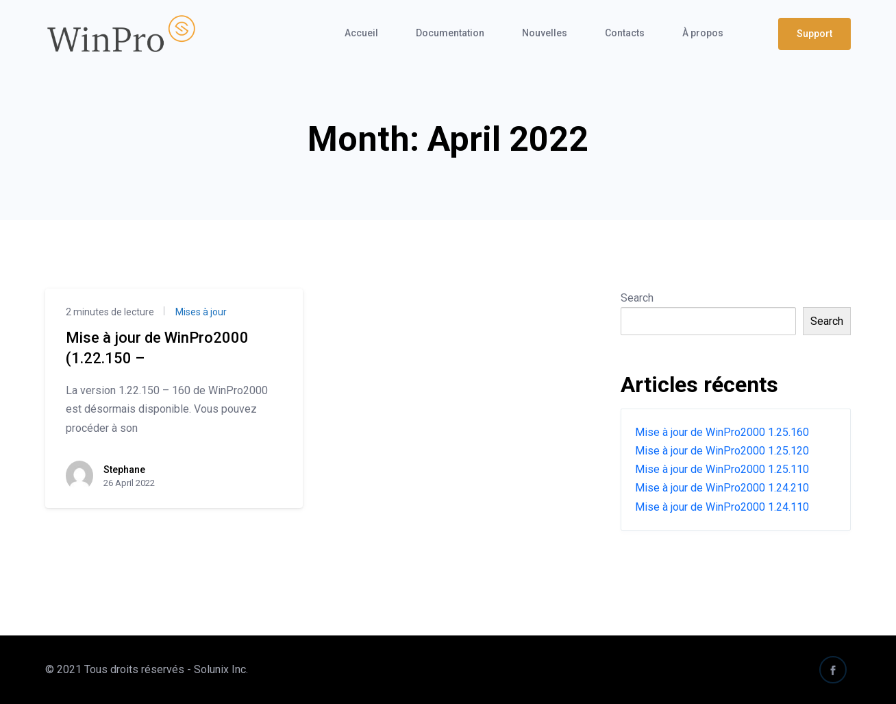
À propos (702, 32)
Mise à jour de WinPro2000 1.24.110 (722, 506)
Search (637, 297)
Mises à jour (200, 311)
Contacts (625, 32)
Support (814, 33)
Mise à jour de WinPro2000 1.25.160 (722, 432)
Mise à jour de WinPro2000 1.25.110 (722, 469)
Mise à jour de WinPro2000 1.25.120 (722, 450)
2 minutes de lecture (110, 311)
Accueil (361, 32)
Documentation (450, 32)
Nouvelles (544, 32)
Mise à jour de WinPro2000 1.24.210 (722, 487)
